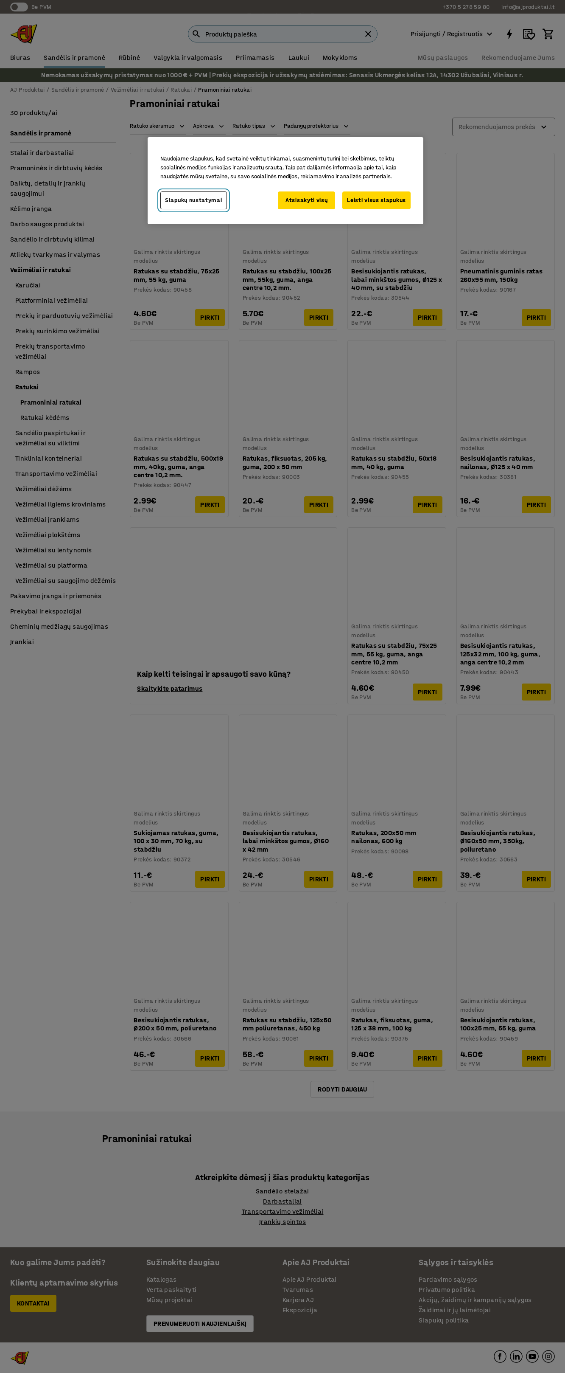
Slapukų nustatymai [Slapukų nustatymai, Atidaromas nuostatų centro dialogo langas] (193, 200)
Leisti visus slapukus (376, 200)
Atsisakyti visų (306, 200)
